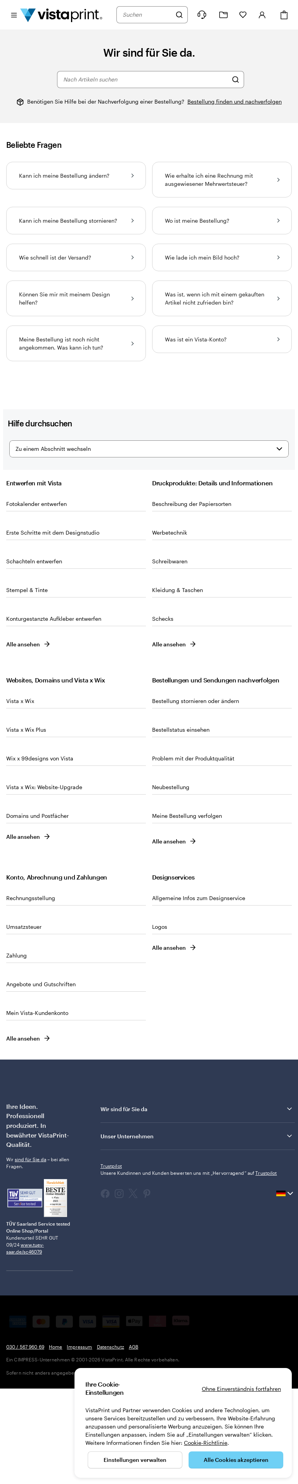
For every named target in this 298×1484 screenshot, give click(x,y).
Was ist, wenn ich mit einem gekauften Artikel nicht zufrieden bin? (222, 298)
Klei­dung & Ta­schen (177, 685)
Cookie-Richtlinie (205, 1442)
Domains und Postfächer (37, 911)
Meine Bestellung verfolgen (187, 911)
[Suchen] (179, 15)
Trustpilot (111, 1261)
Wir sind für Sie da (196, 1204)
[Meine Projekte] (223, 15)
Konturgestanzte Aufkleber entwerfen (53, 714)
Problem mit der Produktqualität (193, 853)
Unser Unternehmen (196, 1231)
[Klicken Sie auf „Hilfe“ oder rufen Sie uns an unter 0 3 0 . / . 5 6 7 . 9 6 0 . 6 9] (202, 14)
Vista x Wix (20, 796)
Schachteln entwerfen (34, 656)
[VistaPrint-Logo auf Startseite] (61, 15)
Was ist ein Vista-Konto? (222, 339)
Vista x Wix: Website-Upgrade (44, 882)
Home (55, 1442)
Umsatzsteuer (24, 1022)
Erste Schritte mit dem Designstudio (52, 628)
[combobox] (147, 15)
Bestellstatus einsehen (181, 825)
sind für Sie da (30, 1254)
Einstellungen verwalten (135, 1459)
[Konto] (262, 14)
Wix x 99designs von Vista (39, 853)
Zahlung (16, 1051)
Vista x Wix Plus (26, 825)
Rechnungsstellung (30, 993)
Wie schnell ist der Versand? (76, 257)
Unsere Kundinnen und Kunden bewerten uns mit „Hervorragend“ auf (188, 1268)
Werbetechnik (169, 628)
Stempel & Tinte (27, 685)
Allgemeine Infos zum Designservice (198, 993)
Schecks (162, 714)
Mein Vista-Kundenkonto (37, 1108)
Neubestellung (170, 882)
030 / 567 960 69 (25, 1442)
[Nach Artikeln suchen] (236, 80)
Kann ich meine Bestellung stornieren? (76, 220)
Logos (159, 1022)
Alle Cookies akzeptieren (236, 1459)
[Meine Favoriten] (243, 15)
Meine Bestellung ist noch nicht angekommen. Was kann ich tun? (76, 343)
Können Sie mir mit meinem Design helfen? (76, 298)
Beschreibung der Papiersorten (191, 599)
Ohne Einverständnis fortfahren (241, 1388)
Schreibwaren (169, 656)
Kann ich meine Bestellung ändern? (76, 175)
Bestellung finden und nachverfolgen (234, 101)
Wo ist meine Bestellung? (222, 220)
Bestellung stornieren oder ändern (195, 796)
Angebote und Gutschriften (41, 1079)
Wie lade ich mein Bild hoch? (222, 257)
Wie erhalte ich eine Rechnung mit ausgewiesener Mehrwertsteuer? (222, 179)
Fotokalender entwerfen (36, 599)
